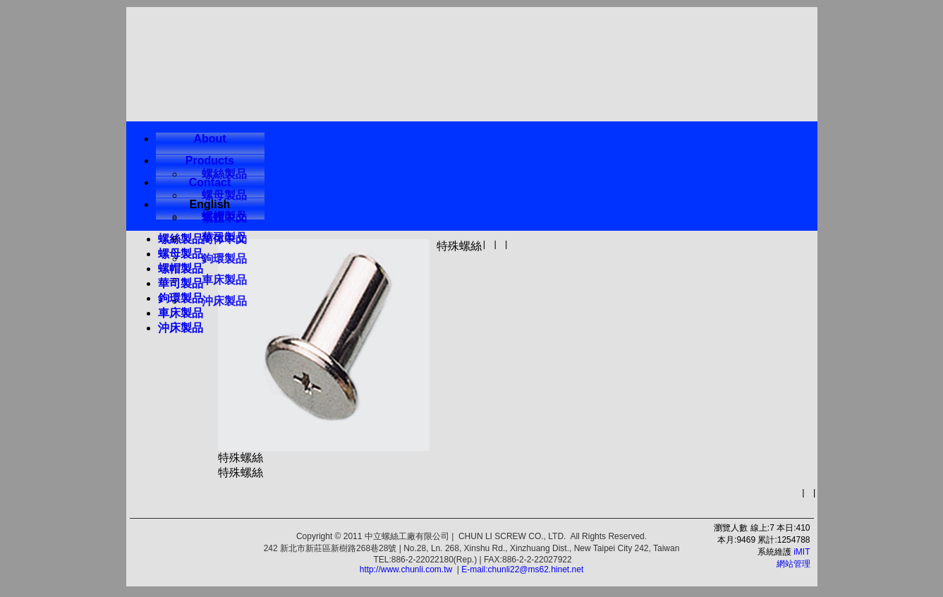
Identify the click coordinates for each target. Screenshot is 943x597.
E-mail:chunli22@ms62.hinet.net (522, 569)
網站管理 (793, 564)
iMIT (801, 552)
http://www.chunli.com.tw (406, 569)
